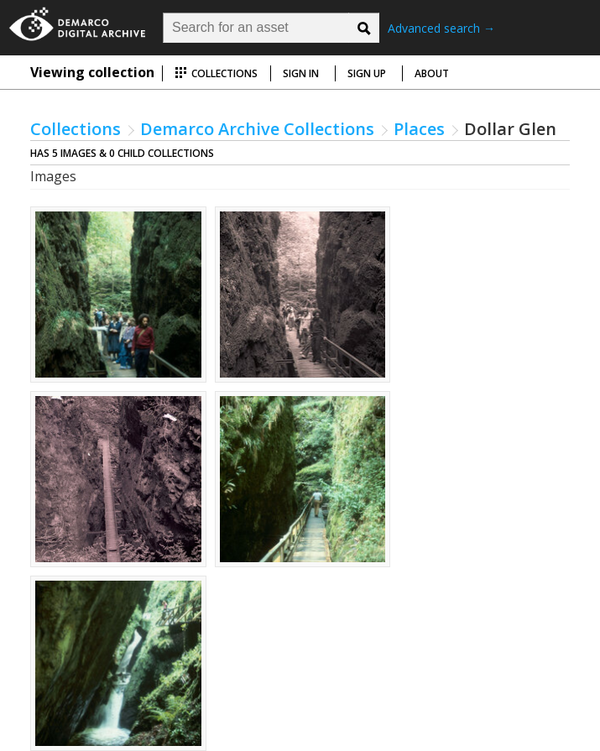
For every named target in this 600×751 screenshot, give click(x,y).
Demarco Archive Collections (257, 128)
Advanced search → (441, 28)
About (432, 73)
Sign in (301, 73)
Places (419, 128)
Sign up (366, 73)
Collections (216, 73)
